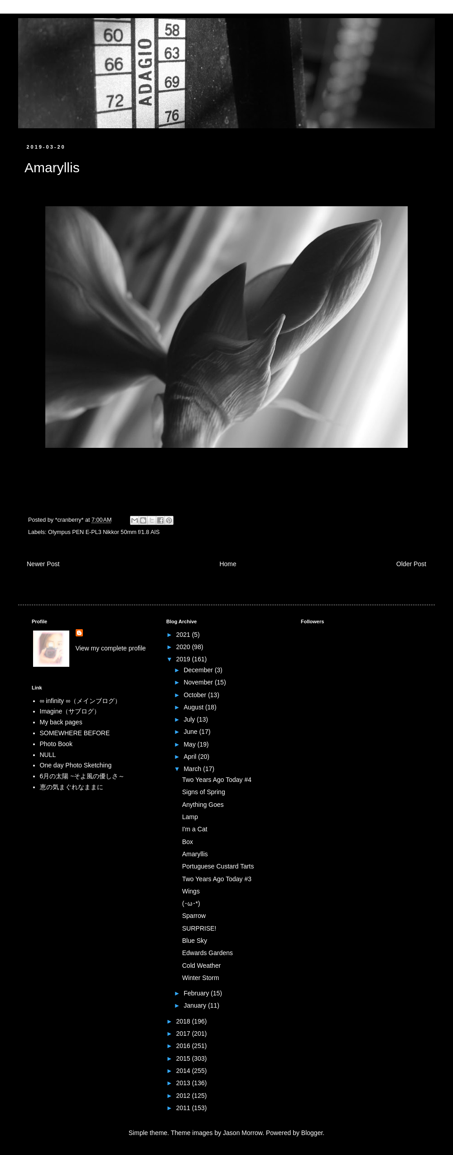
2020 (184, 646)
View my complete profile (111, 648)
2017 (184, 1033)
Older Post (411, 564)
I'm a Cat (194, 829)
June (191, 731)
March (193, 768)
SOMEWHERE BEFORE (75, 733)
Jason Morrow (242, 1132)
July (190, 719)
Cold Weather (201, 965)
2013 (184, 1083)
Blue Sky (194, 940)
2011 (184, 1107)
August (194, 707)
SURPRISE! (199, 928)
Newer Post (43, 564)
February (197, 993)
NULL (48, 754)
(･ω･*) (191, 903)
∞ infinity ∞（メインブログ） (80, 700)
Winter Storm (200, 977)
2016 (184, 1045)
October (195, 695)
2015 (184, 1058)
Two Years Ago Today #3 (216, 879)
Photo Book (56, 743)
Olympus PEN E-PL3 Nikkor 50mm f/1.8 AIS (103, 532)
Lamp (190, 816)
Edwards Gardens (207, 952)
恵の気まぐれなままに (71, 787)
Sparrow (194, 915)
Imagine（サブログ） (70, 711)
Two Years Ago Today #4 (216, 779)
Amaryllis (195, 854)
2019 (184, 659)
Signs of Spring (203, 792)
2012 (184, 1095)
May (190, 744)
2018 (184, 1021)
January (195, 1005)
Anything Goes (203, 804)
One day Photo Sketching (76, 765)
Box (187, 841)
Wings (191, 891)
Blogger (312, 1132)
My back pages (61, 722)
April (190, 756)
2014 (184, 1070)
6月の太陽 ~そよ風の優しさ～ (82, 776)
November (198, 682)
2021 (184, 634)
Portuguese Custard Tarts (218, 866)
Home (227, 564)
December (198, 670)
